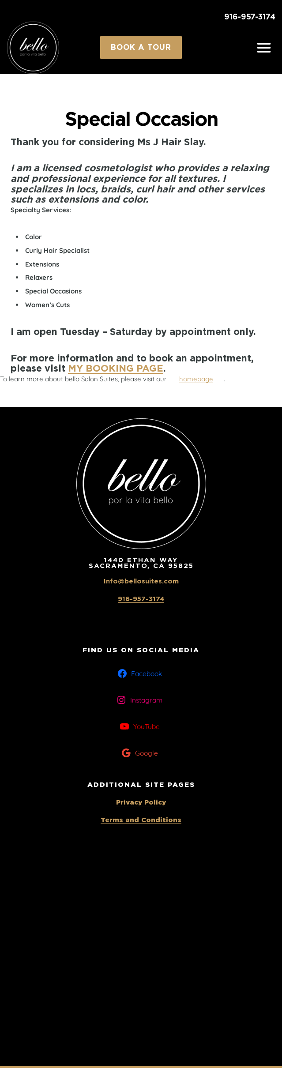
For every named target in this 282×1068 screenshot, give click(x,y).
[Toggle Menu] (263, 47)
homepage (196, 379)
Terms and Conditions (141, 820)
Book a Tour (141, 47)
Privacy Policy (141, 802)
